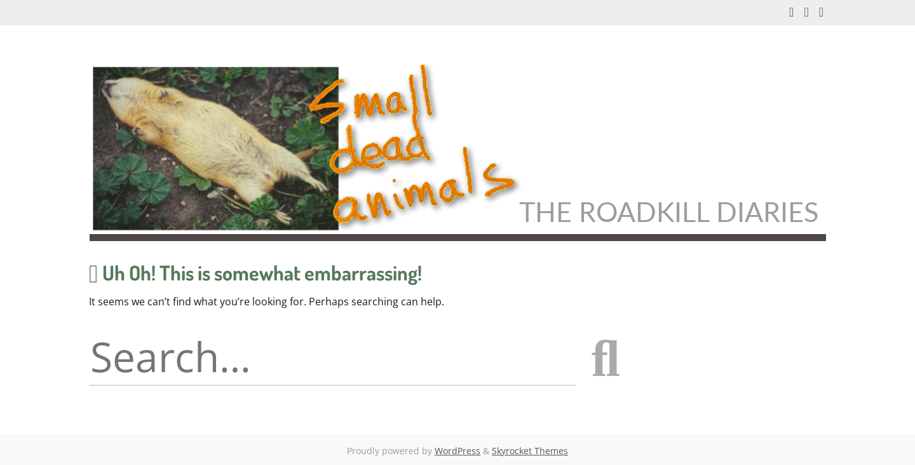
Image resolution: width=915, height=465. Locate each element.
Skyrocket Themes (530, 451)
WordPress (457, 451)
